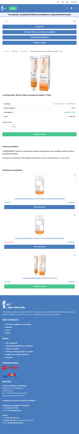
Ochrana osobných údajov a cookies (19, 351)
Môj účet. (9, 357)
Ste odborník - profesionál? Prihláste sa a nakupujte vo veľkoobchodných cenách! (39, 14)
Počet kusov (7, 122)
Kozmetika (39, 26)
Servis (8, 330)
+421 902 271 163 (12, 408)
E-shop (6, 51)
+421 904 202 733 (12, 418)
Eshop (13, 8)
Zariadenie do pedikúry (40, 37)
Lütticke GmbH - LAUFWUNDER (64, 104)
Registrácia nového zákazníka (17, 354)
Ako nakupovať (11, 343)
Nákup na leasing (12, 349)
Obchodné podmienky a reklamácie (19, 346)
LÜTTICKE (24, 51)
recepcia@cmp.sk (14, 410)
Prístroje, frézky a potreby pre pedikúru (39, 32)
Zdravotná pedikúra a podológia (18, 324)
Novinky (14, 51)
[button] (76, 8)
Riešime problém (39, 42)
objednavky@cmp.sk (15, 423)
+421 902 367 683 (8, 420)
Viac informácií (39, 207)
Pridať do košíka (39, 134)
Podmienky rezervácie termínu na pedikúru (18, 400)
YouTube (74, 2)
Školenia (9, 327)
